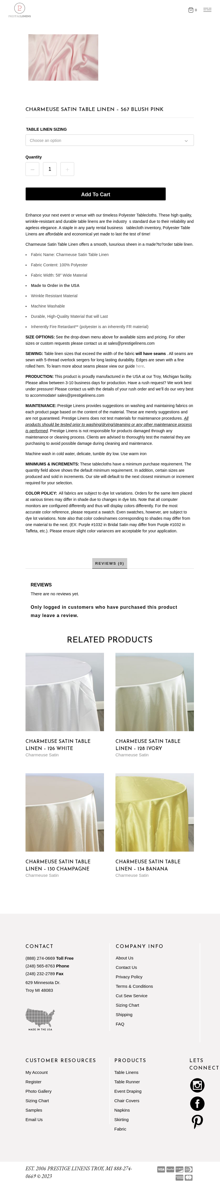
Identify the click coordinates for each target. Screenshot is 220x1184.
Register (33, 1081)
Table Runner (127, 1081)
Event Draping (128, 1091)
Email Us (34, 1119)
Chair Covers (127, 1100)
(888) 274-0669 (40, 958)
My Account (36, 1072)
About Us (124, 957)
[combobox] (110, 139)
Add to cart (95, 194)
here (140, 366)
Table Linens (126, 1072)
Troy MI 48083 (39, 990)
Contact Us (126, 967)
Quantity (33, 157)
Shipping (124, 1014)
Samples (33, 1110)
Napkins (122, 1110)
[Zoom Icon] (63, 57)
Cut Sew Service (132, 995)
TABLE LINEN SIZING (46, 129)
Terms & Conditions (134, 986)
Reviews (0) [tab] (109, 563)
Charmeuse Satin (42, 755)
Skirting (121, 1119)
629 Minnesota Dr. (42, 982)
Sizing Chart (127, 1005)
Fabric (120, 1129)
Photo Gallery (38, 1091)
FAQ (120, 1024)
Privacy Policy (129, 976)
